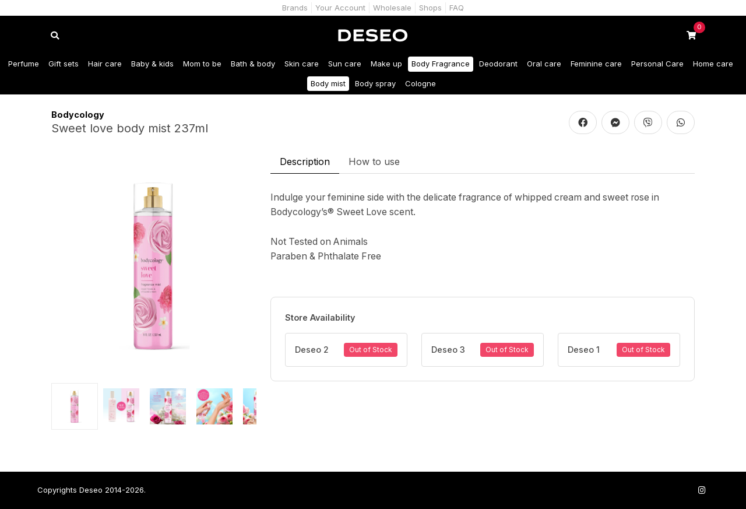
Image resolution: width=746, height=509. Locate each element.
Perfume (23, 63)
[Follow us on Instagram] (702, 490)
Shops (430, 7)
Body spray (375, 83)
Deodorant (498, 63)
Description (305, 161)
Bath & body (253, 63)
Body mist (328, 83)
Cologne (420, 83)
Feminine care (596, 63)
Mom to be (202, 63)
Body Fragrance (440, 63)
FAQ (456, 7)
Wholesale (392, 7)
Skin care (301, 63)
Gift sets (63, 63)
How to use (374, 161)
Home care (713, 63)
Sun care (344, 63)
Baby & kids (152, 63)
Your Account (340, 7)
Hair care (105, 63)
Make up (386, 63)
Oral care (544, 63)
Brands (295, 7)
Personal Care (657, 63)
